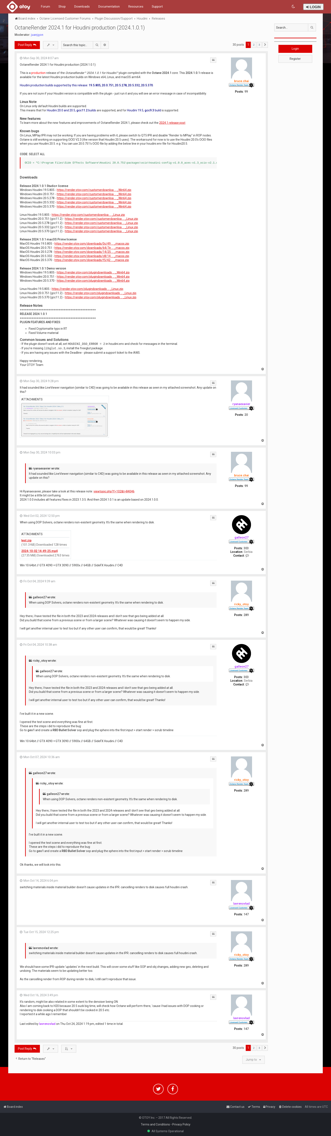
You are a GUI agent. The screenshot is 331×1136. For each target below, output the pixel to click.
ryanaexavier (241, 404)
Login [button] (295, 48)
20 (246, 414)
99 (246, 91)
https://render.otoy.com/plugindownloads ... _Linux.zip (87, 289)
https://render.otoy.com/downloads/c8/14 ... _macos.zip (91, 256)
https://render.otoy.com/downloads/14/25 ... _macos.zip (91, 251)
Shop (62, 6)
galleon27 (241, 537)
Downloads (82, 6)
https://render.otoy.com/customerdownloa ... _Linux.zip (88, 214)
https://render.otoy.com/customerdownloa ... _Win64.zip (94, 190)
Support (157, 6)
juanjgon (37, 34)
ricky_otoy (241, 604)
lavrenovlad (241, 903)
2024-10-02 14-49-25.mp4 (39, 551)
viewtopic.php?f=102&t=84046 (114, 491)
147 (246, 914)
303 (246, 548)
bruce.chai (241, 81)
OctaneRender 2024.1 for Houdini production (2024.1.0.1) (80, 28)
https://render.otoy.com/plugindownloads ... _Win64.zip (93, 272)
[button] (265, 45)
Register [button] (295, 58)
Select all (37, 154)
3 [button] (259, 44)
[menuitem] (293, 7)
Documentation (109, 6)
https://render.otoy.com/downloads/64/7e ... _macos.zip (91, 247)
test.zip (26, 540)
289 (246, 615)
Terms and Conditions (155, 1124)
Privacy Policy (181, 1124)
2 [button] (254, 44)
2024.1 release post (172, 122)
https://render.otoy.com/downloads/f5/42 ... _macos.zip (91, 260)
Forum (45, 6)
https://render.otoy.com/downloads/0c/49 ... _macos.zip (91, 243)
